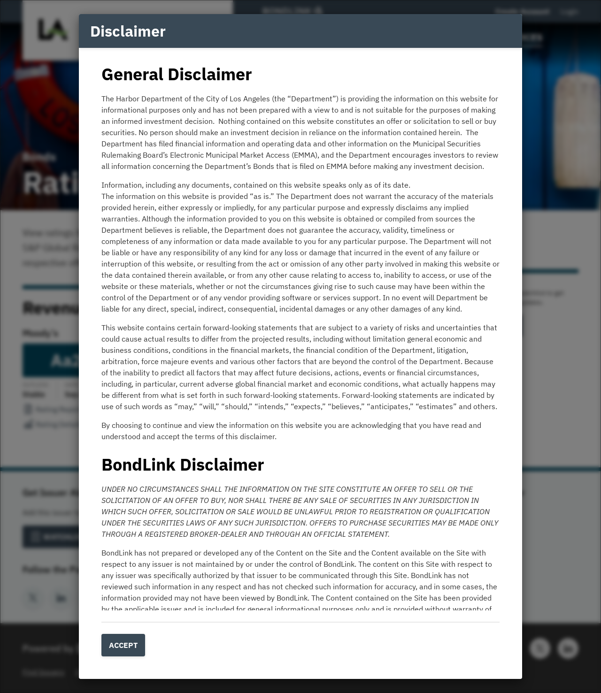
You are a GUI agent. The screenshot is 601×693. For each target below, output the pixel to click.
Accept (123, 645)
